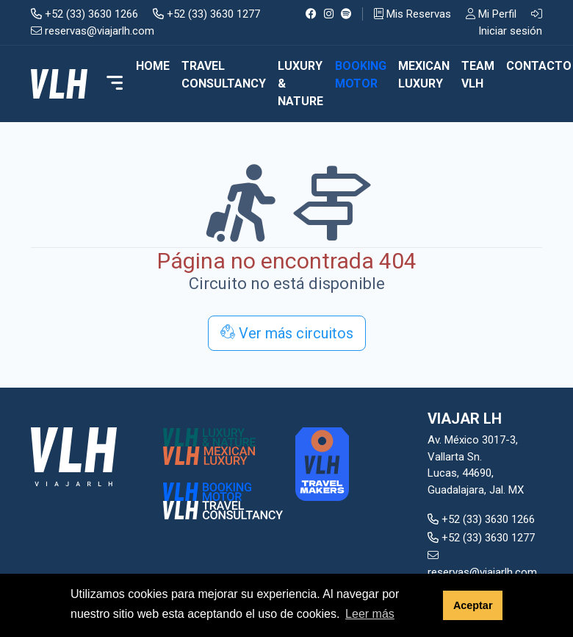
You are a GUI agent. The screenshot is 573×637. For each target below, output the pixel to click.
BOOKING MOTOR (360, 74)
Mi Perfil (491, 14)
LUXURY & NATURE (300, 83)
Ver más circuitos (286, 333)
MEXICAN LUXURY (424, 74)
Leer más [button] (369, 614)
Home (153, 66)
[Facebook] (311, 14)
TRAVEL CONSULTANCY (223, 74)
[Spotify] (346, 14)
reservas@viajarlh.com (92, 31)
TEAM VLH (477, 74)
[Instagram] (329, 14)
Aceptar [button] (473, 605)
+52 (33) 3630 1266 (84, 14)
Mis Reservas (412, 14)
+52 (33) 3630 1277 (206, 14)
